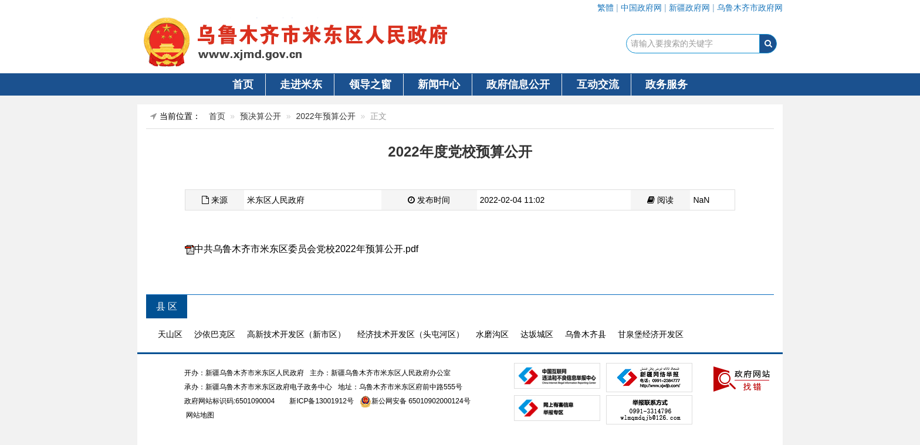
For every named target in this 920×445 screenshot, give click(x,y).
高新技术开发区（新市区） (296, 334)
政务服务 (666, 84)
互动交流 (598, 84)
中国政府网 (641, 7)
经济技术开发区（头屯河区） (410, 334)
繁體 (605, 7)
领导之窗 (370, 84)
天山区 (170, 334)
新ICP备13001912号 (321, 401)
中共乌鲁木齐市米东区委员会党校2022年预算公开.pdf (306, 249)
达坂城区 (536, 334)
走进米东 (301, 84)
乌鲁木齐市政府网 (750, 7)
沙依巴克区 (214, 334)
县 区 (166, 306)
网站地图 (199, 415)
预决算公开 (260, 116)
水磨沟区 (492, 334)
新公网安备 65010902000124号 (421, 401)
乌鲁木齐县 (585, 334)
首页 (242, 84)
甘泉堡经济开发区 (651, 334)
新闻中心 (439, 84)
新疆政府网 (689, 7)
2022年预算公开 (326, 116)
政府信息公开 (518, 84)
